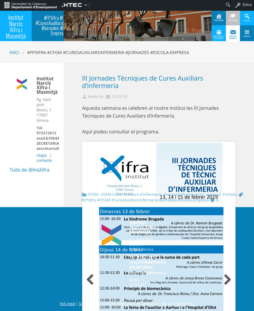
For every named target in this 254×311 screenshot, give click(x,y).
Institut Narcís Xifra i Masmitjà (16, 26)
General (213, 194)
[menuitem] (30, 5)
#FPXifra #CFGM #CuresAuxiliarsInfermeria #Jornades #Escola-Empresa (145, 200)
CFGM (93, 194)
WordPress (185, 303)
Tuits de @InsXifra (29, 170)
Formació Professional (184, 194)
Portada (230, 194)
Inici (14, 52)
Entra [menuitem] (247, 4)
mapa (41, 155)
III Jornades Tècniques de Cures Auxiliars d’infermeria (142, 82)
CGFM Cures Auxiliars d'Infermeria (131, 194)
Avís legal (67, 303)
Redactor (96, 96)
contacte (44, 160)
